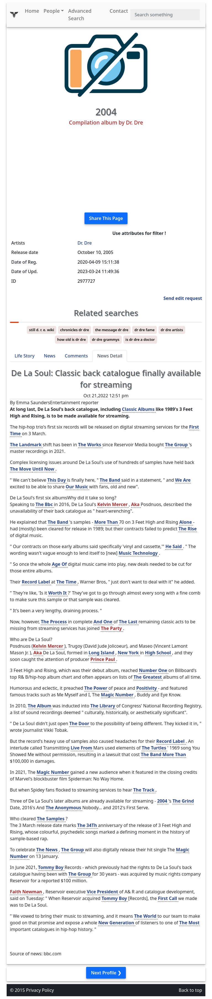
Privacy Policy (40, 990)
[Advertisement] (106, 169)
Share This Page (106, 218)
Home (32, 10)
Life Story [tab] (25, 356)
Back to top (190, 990)
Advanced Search (79, 14)
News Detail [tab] (109, 356)
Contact (119, 10)
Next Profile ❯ (106, 973)
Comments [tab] (76, 356)
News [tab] (49, 356)
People (52, 10)
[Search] (165, 14)
